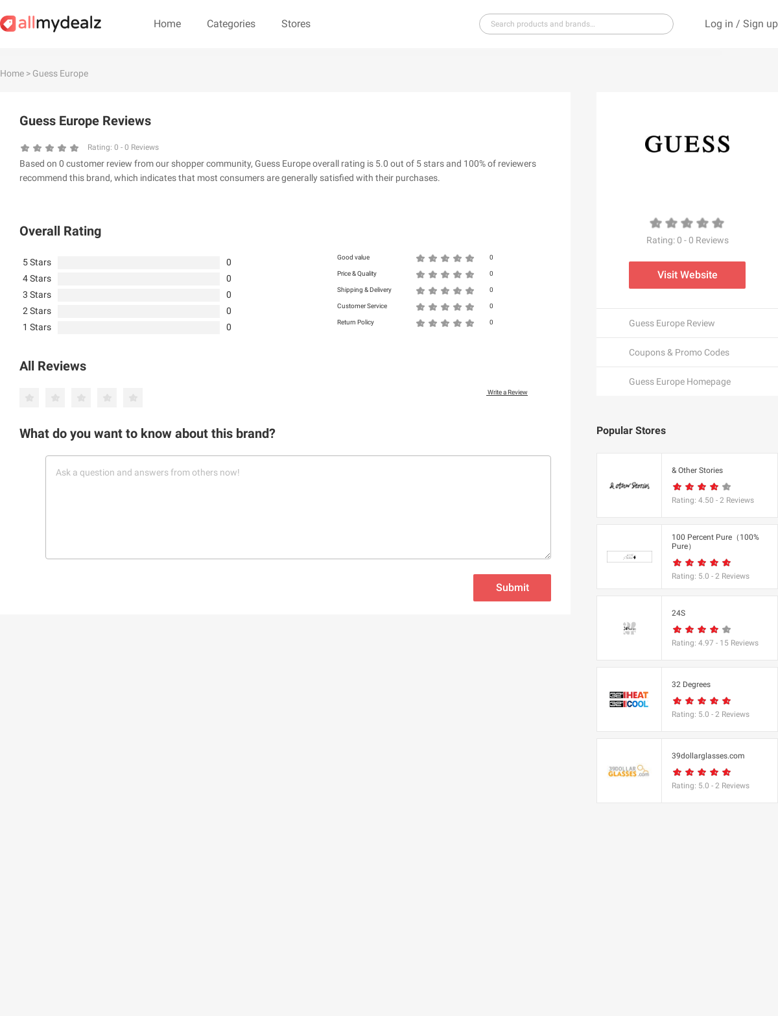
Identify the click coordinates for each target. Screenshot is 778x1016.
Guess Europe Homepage (680, 381)
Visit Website (687, 275)
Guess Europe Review (672, 323)
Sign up (760, 24)
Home (167, 24)
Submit (512, 587)
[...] (571, 24)
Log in (719, 24)
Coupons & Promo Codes (679, 352)
